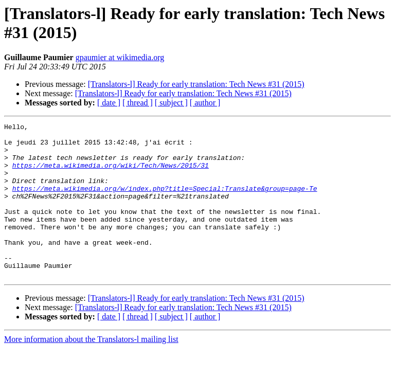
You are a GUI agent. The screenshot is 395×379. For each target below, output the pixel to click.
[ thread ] (137, 102)
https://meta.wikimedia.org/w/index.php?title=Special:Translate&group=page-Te (164, 202)
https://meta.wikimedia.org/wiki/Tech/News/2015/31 (110, 174)
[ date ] (108, 102)
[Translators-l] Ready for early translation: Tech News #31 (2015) (196, 84)
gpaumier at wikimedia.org (120, 57)
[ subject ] (171, 102)
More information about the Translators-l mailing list (91, 370)
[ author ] (205, 102)
